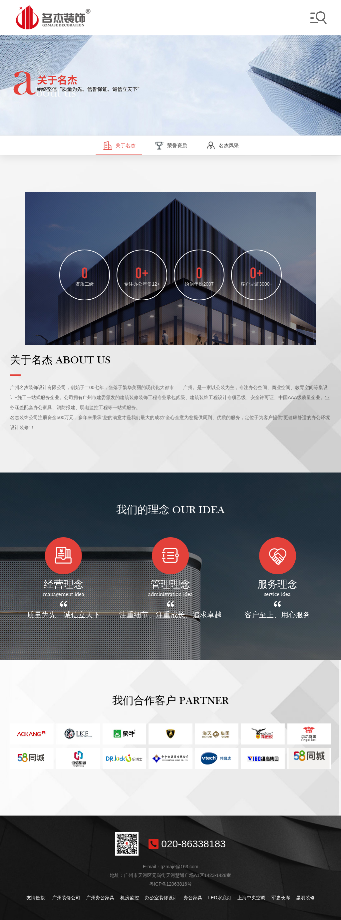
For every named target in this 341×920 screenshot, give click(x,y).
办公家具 (192, 897)
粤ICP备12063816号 (170, 884)
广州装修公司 (66, 897)
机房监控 (129, 897)
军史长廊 (280, 897)
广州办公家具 (100, 897)
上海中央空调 (251, 897)
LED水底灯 (219, 897)
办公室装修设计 (161, 897)
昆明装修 (305, 897)
